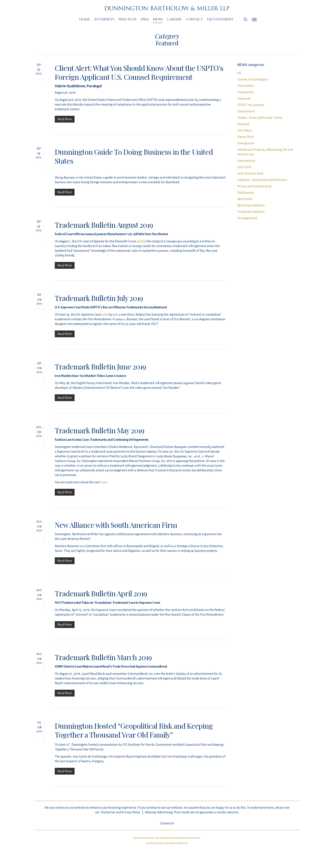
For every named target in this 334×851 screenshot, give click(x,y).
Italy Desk (244, 167)
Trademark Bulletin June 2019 (100, 374)
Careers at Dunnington (252, 79)
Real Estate (244, 199)
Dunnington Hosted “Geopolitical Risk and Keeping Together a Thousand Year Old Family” (134, 737)
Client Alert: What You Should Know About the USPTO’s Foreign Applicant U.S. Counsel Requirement (139, 72)
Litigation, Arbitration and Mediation (262, 180)
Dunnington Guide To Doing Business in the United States (134, 156)
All (239, 73)
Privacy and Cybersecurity (254, 186)
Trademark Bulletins (251, 211)
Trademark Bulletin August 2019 (104, 232)
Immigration (246, 143)
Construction (245, 92)
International (246, 160)
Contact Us (167, 823)
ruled (105, 321)
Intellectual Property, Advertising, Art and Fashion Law (265, 152)
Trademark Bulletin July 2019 (99, 305)
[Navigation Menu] (254, 19)
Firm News (244, 130)
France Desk (245, 137)
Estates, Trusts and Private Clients (259, 117)
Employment (246, 111)
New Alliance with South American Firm (116, 532)
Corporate (244, 98)
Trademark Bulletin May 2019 (99, 437)
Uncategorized (247, 218)
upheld (141, 248)
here (104, 489)
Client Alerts (245, 85)
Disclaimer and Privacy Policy (120, 812)
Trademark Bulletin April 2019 (101, 600)
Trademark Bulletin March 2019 (103, 664)
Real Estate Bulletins (251, 205)
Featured (243, 124)
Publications (245, 192)
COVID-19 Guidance (250, 105)
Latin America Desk (250, 173)
